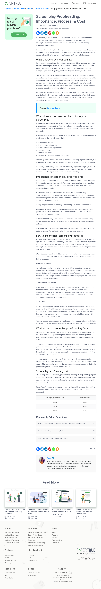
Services (55, 3)
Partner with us (57, 540)
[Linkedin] (46, 33)
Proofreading (43, 28)
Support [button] (62, 569)
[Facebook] (38, 33)
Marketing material (11, 563)
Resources (76, 3)
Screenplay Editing (53, 108)
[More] (57, 33)
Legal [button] (31, 569)
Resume (31, 555)
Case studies (9, 578)
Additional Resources (12, 543)
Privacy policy (32, 575)
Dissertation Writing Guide (37, 532)
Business (9, 550)
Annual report (9, 555)
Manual (7, 558)
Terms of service (34, 573)
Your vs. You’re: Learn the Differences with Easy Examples (15, 511)
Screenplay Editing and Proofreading (58, 28)
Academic (33, 528)
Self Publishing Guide (12, 532)
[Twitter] (42, 33)
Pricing (54, 532)
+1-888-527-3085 (59, 573)
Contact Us (92, 3)
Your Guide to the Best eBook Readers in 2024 (61, 510)
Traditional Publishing (12, 540)
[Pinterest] (49, 33)
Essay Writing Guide (35, 535)
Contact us (55, 543)
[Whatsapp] (53, 33)
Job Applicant (35, 550)
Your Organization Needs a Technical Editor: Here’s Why (38, 511)
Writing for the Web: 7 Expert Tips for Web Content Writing (85, 511)
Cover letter (33, 560)
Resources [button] (10, 569)
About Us (65, 3)
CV (30, 558)
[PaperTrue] (86, 550)
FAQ (84, 3)
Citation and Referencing (36, 543)
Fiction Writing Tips (11, 538)
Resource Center (10, 573)
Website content (10, 560)
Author (8, 528)
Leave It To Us (19, 35)
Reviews (55, 538)
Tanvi (49, 458)
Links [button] (54, 528)
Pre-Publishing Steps (12, 535)
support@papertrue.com (63, 582)
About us (55, 535)
